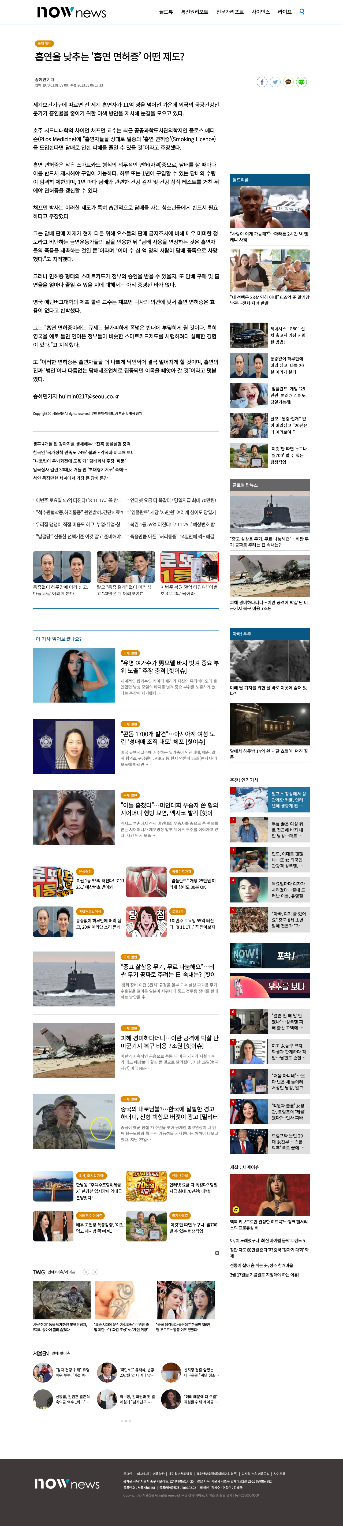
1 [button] (122, 1421)
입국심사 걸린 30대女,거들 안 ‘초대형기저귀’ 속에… (80, 469)
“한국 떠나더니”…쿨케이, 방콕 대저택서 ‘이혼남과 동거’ (59, 1327)
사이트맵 (279, 1473)
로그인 (127, 1473)
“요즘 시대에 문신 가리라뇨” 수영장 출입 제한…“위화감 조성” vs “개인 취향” (183, 1327)
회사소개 (143, 1473)
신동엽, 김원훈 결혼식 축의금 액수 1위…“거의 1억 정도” (73, 1402)
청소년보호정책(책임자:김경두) (216, 1473)
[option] (60, 1308)
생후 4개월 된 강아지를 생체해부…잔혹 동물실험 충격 (82, 444)
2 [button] (126, 1421)
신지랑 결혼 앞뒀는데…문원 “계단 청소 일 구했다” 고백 (199, 1375)
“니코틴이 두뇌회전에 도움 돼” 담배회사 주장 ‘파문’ (79, 461)
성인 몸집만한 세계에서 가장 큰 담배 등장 (70, 478)
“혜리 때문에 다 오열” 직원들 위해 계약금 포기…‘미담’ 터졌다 (201, 1402)
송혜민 (40, 79)
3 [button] (130, 1421)
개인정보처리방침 (180, 1473)
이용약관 (159, 1473)
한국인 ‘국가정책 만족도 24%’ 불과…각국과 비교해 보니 (84, 452)
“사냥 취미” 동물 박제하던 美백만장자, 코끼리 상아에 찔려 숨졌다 (121, 1327)
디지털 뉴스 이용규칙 (255, 1473)
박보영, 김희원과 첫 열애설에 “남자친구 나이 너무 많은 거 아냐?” (137, 1402)
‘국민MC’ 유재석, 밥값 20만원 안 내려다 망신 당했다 (137, 1375)
